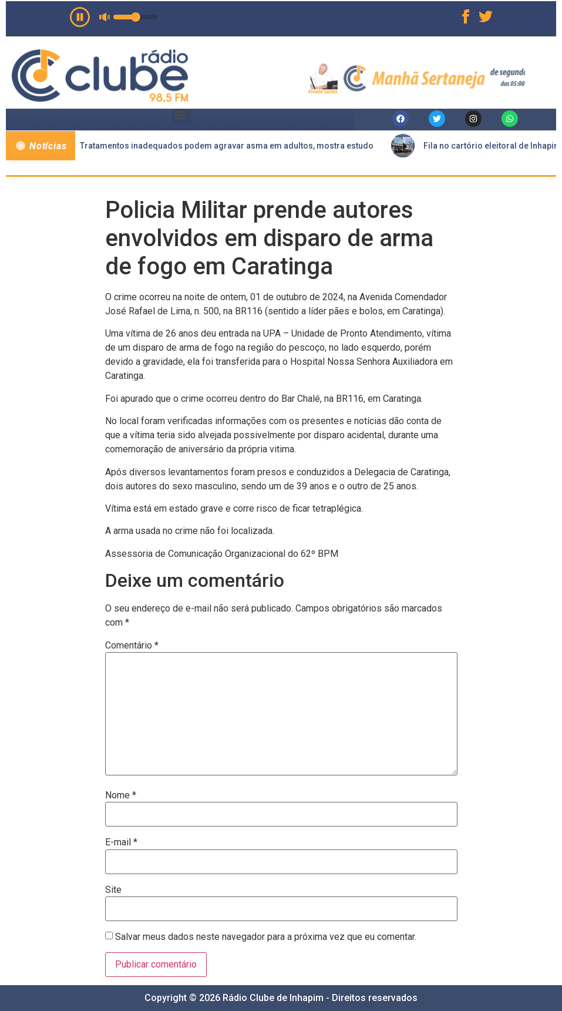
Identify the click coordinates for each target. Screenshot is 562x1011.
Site (113, 890)
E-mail (121, 842)
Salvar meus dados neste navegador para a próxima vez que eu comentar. (265, 937)
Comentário (132, 645)
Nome (120, 795)
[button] (181, 115)
